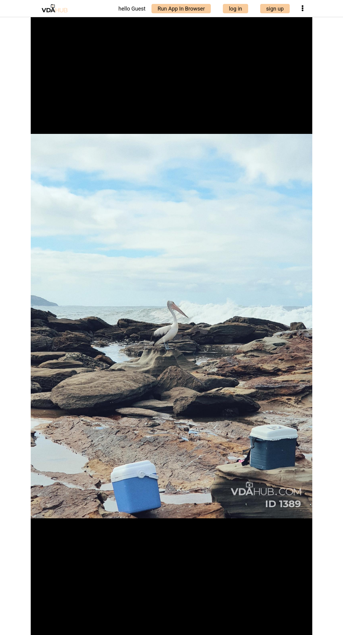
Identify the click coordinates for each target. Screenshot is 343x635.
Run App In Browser (181, 8)
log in (235, 8)
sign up (275, 8)
